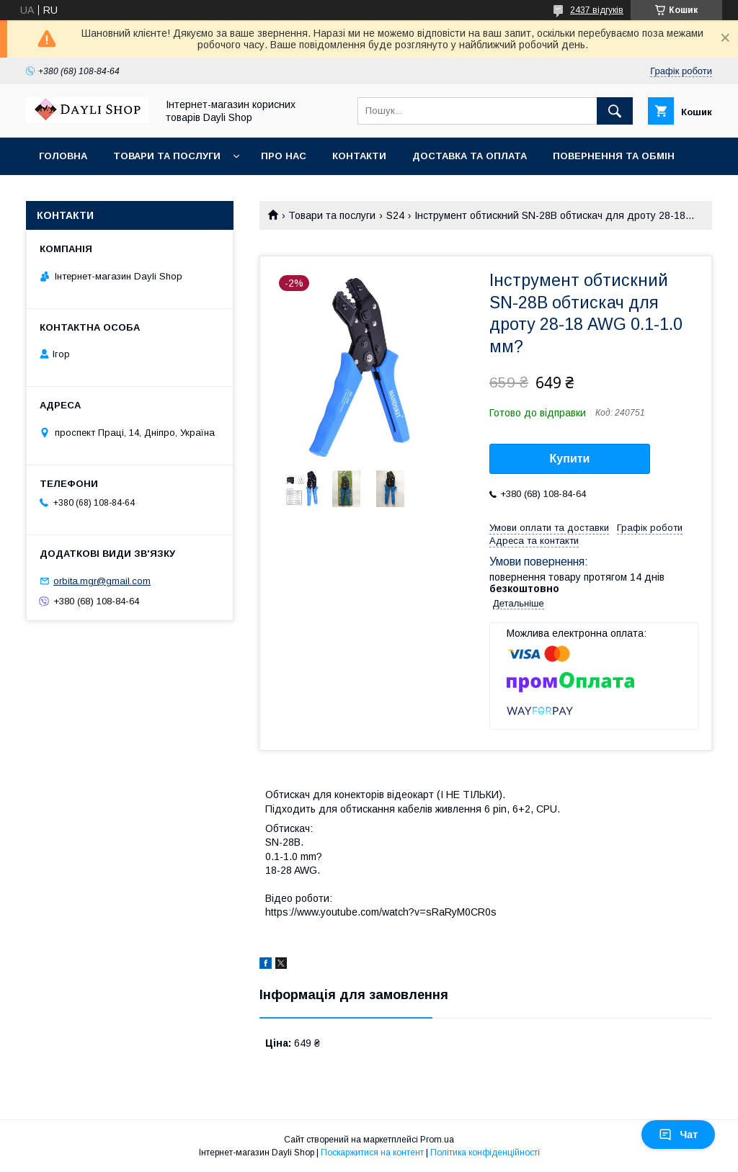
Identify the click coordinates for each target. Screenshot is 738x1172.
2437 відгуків (596, 10)
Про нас (283, 156)
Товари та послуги (167, 156)
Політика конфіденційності (485, 1153)
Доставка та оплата (469, 156)
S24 (395, 215)
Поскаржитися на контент (372, 1153)
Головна (63, 156)
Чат (678, 1134)
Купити (570, 458)
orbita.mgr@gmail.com (102, 581)
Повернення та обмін (614, 156)
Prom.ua (437, 1140)
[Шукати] (615, 111)
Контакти (359, 156)
